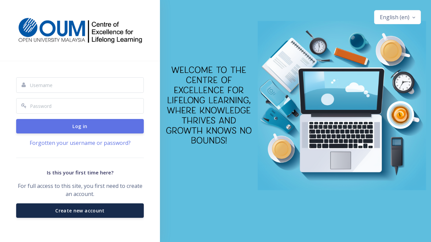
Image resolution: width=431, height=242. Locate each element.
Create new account (79, 210)
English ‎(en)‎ (395, 17)
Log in (79, 126)
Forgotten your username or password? (80, 143)
